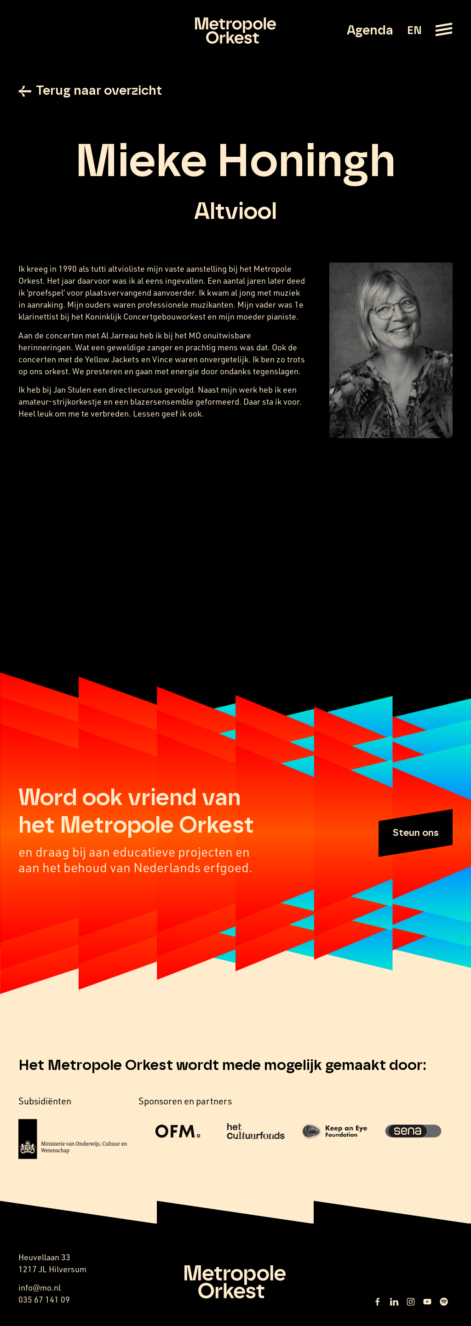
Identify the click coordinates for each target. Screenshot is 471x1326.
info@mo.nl (39, 1287)
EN (414, 30)
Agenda (370, 30)
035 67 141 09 (44, 1299)
